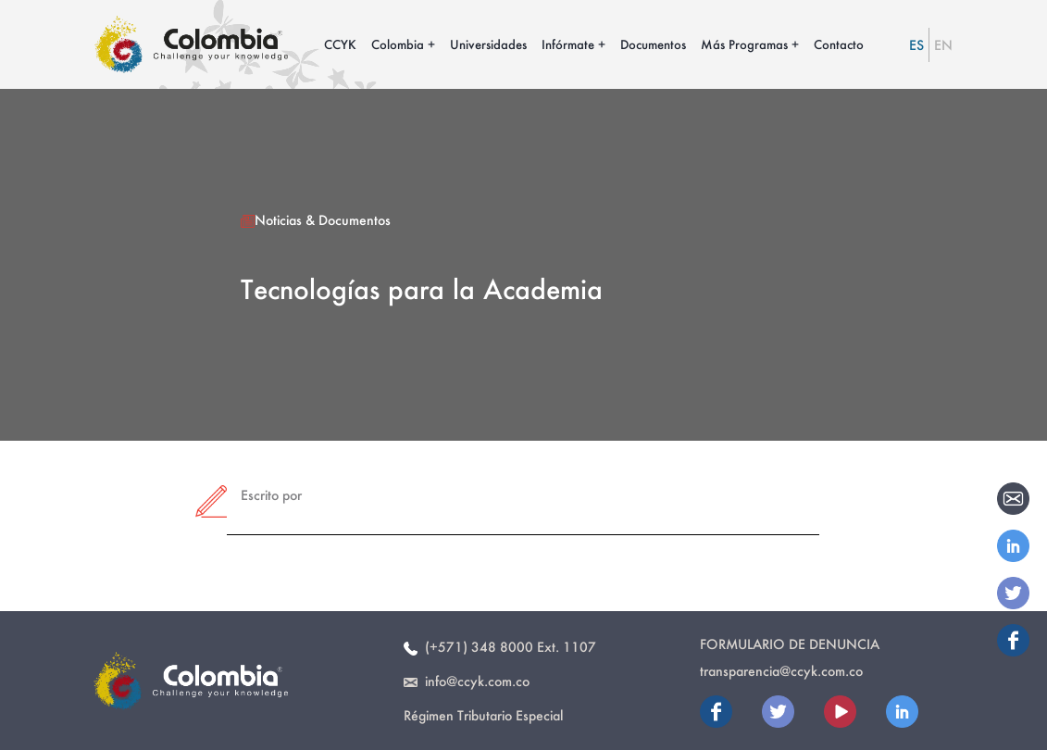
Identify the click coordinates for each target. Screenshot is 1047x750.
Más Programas (744, 44)
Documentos (653, 44)
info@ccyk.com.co (467, 681)
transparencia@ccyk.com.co (781, 671)
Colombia (397, 44)
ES (916, 45)
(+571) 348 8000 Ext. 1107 (500, 647)
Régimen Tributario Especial (483, 715)
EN (943, 45)
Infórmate (568, 44)
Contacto (839, 44)
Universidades (488, 44)
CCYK (340, 44)
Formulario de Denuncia (789, 644)
